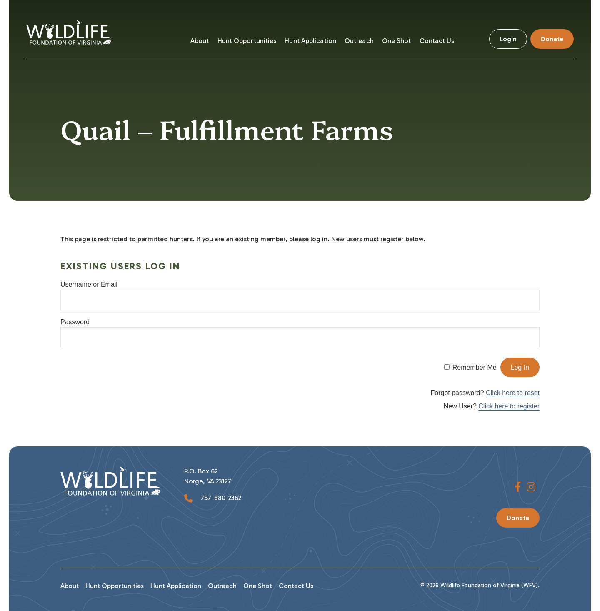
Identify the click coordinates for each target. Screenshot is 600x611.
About (199, 41)
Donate (552, 39)
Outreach (359, 41)
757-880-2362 (220, 498)
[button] (518, 487)
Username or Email (89, 284)
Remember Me (474, 367)
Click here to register (509, 406)
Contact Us (437, 41)
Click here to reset (513, 392)
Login (508, 39)
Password (75, 322)
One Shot (396, 41)
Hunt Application (310, 41)
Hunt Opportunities (247, 41)
